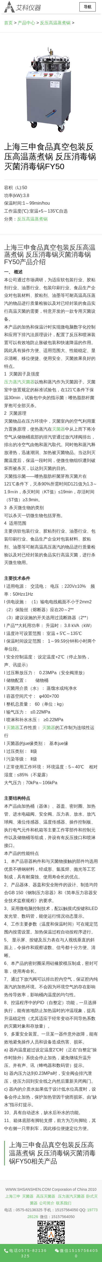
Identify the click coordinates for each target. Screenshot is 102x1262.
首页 (8, 22)
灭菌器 (58, 429)
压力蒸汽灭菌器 (19, 382)
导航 (87, 7)
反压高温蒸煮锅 (55, 22)
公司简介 (46, 1203)
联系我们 (63, 1203)
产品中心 (26, 22)
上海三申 (12, 1196)
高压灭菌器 (45, 1196)
